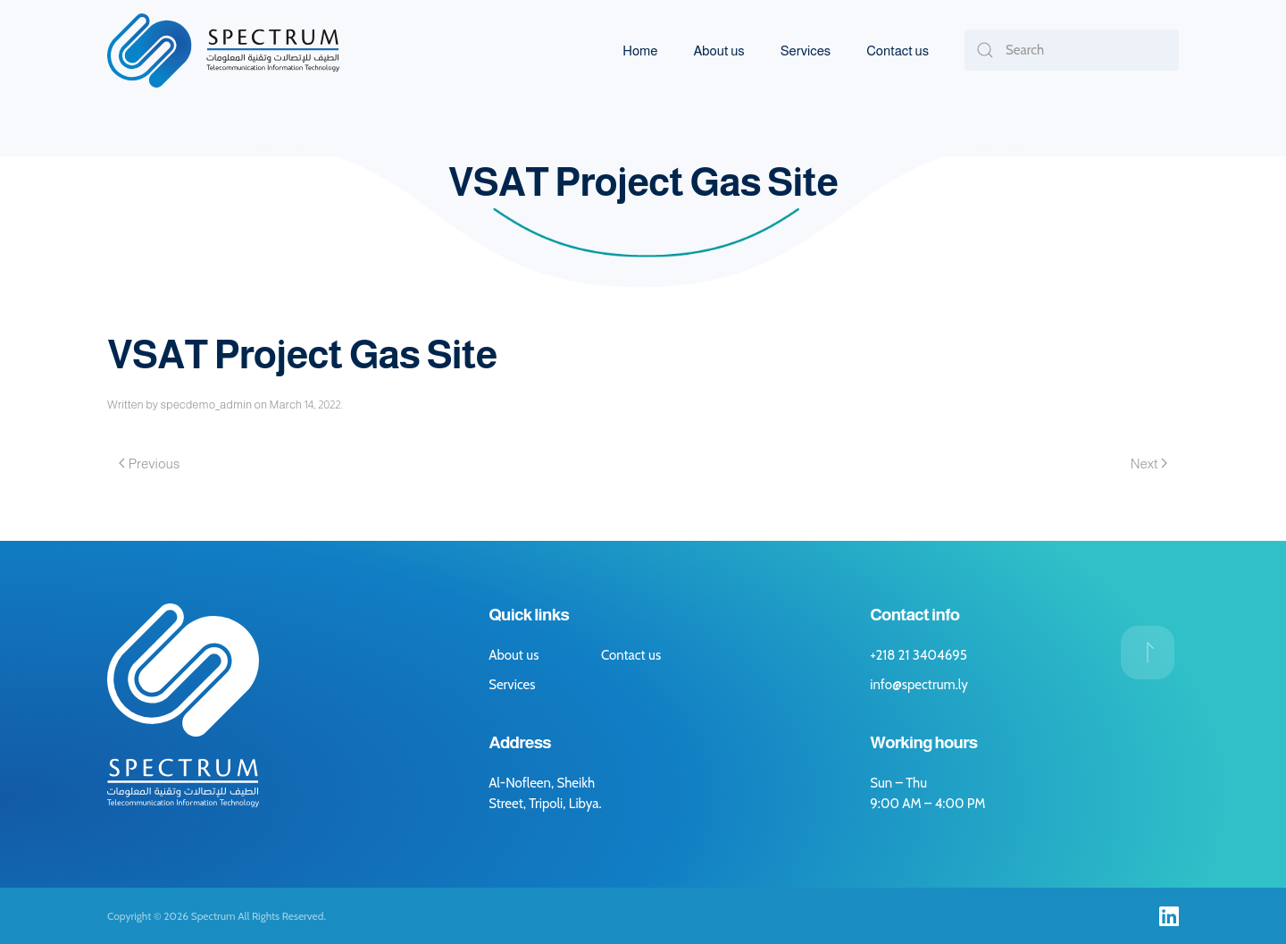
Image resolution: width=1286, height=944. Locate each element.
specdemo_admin (206, 404)
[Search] (1071, 50)
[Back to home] (223, 50)
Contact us (897, 50)
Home (639, 50)
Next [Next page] (1149, 463)
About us (719, 50)
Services (806, 50)
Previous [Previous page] (149, 463)
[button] (1147, 652)
